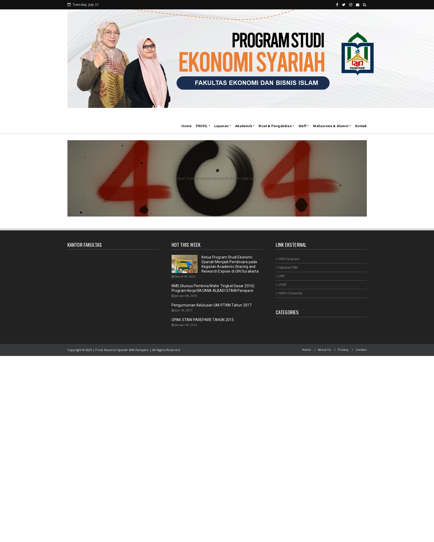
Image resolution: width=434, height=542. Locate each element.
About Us (324, 349)
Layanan (221, 126)
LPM (281, 276)
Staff (302, 126)
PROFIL (201, 126)
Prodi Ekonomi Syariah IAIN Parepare (111, 125)
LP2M (282, 284)
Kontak (361, 126)
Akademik (243, 126)
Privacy (343, 349)
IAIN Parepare (289, 259)
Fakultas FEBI (288, 267)
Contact (361, 349)
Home (186, 126)
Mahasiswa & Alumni (331, 126)
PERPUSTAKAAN (290, 293)
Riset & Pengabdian (275, 126)
